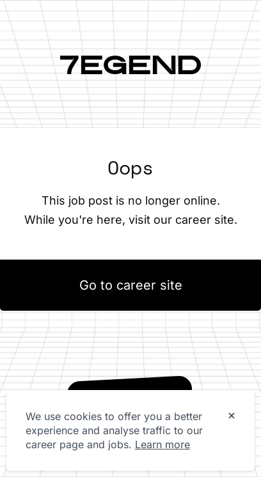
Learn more (162, 444)
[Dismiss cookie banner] (231, 417)
